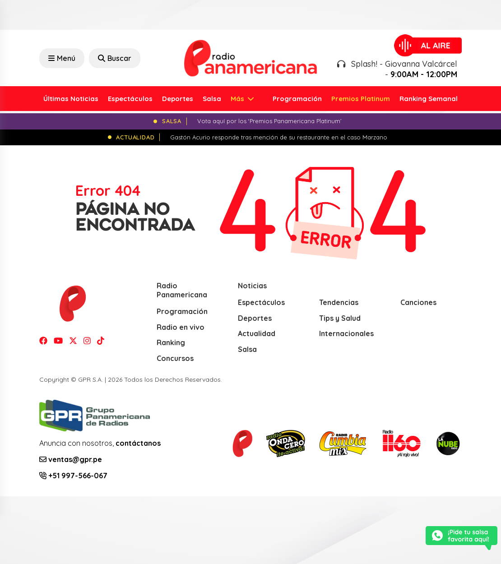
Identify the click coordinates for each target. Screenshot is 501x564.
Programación (297, 98)
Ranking (171, 342)
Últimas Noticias (70, 98)
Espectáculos (130, 98)
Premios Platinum (360, 98)
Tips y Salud (340, 318)
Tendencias (338, 302)
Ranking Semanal (428, 98)
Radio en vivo (180, 327)
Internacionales (346, 333)
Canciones (418, 302)
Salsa (212, 98)
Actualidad (256, 333)
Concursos (175, 358)
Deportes (177, 98)
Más (238, 98)
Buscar (114, 58)
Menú (61, 58)
